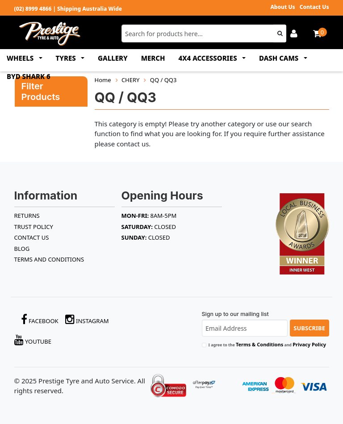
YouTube (33, 339)
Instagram (87, 319)
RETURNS (27, 216)
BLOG (22, 249)
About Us (282, 7)
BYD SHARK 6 (28, 76)
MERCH (153, 58)
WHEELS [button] (21, 58)
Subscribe (309, 328)
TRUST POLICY (33, 227)
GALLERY (113, 58)
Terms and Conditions (49, 259)
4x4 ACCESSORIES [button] (209, 58)
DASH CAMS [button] (279, 58)
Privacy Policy (309, 344)
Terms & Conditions (259, 344)
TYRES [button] (67, 58)
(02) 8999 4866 (33, 8)
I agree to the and (267, 344)
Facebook (40, 319)
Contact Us (314, 7)
